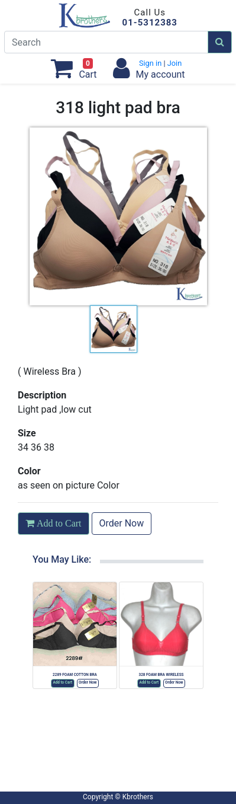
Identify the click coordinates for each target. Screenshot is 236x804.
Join (174, 63)
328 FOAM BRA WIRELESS (160, 674)
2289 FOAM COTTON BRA (75, 674)
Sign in (151, 63)
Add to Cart (62, 682)
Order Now (121, 523)
